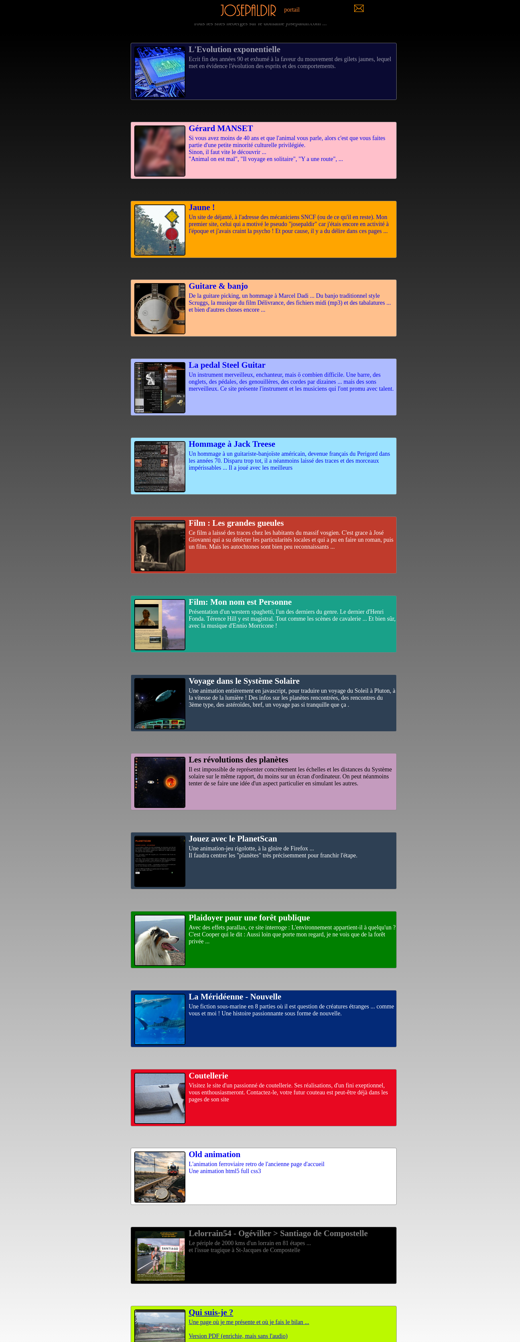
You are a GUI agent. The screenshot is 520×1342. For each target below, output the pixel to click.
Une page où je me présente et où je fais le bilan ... (263, 1316)
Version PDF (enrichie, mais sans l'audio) (238, 1336)
